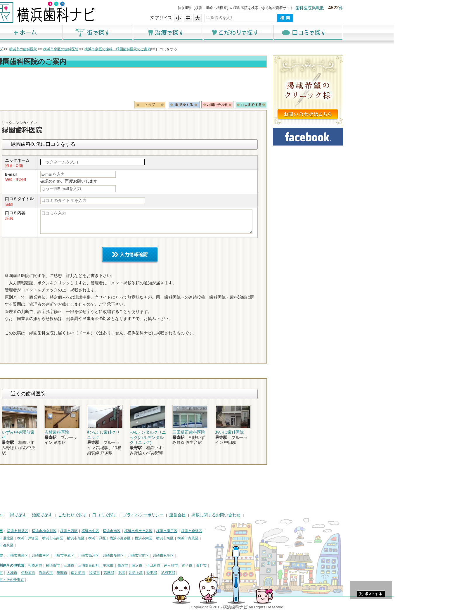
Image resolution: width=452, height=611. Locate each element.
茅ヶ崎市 (229, 565)
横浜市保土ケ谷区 (197, 531)
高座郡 (167, 573)
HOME (57, 515)
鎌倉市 (181, 565)
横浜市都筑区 (61, 545)
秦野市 (259, 565)
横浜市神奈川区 (102, 531)
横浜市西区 (127, 531)
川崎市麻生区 (221, 555)
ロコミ (309, 104)
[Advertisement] (188, 85)
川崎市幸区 (99, 555)
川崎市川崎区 (75, 555)
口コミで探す (366, 32)
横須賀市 (111, 565)
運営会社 (236, 515)
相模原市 (93, 565)
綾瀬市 (153, 573)
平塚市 (166, 565)
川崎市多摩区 (171, 555)
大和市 (70, 573)
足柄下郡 (226, 573)
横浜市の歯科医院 (81, 49)
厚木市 (56, 573)
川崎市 (56, 555)
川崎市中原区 (122, 555)
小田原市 (212, 565)
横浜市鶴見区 (75, 531)
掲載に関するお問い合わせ (274, 515)
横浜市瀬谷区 (178, 538)
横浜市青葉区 (246, 538)
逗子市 (245, 565)
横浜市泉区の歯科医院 (119, 49)
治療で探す (226, 32)
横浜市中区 (148, 531)
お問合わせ (276, 104)
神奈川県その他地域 (66, 565)
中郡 (179, 573)
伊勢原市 (86, 573)
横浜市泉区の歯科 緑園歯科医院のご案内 (176, 49)
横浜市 (56, 531)
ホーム (86, 32)
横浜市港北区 (61, 538)
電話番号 (242, 104)
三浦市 (127, 565)
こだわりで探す (296, 32)
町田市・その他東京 (66, 580)
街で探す (156, 32)
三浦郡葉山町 (146, 565)
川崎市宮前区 (196, 555)
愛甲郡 (210, 573)
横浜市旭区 (134, 538)
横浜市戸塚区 (86, 538)
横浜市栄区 (202, 538)
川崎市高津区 (146, 555)
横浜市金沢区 (250, 531)
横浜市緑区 (155, 538)
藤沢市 (195, 565)
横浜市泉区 (223, 538)
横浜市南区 (170, 531)
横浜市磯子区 (225, 531)
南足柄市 (136, 573)
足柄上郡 (194, 573)
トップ (56, 49)
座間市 (120, 573)
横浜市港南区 (111, 538)
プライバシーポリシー (201, 515)
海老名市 (104, 573)
